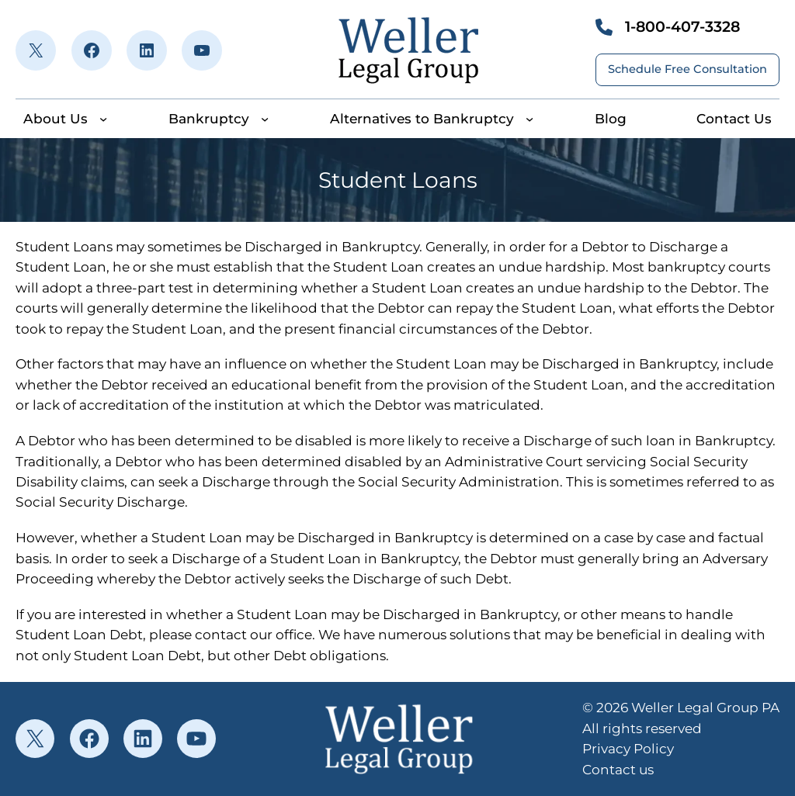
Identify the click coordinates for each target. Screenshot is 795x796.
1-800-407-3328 (682, 27)
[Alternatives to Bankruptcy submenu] (529, 119)
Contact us (618, 769)
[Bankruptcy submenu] (265, 119)
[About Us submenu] (103, 119)
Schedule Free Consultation (687, 69)
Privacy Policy (628, 748)
